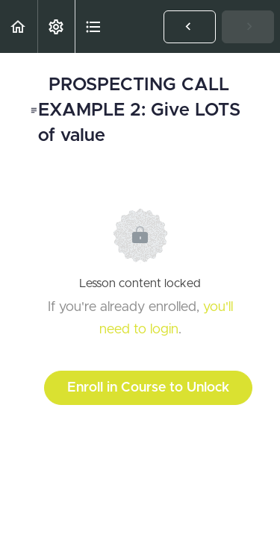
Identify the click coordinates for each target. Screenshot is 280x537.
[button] (18, 26)
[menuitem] (56, 26)
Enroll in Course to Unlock (148, 388)
